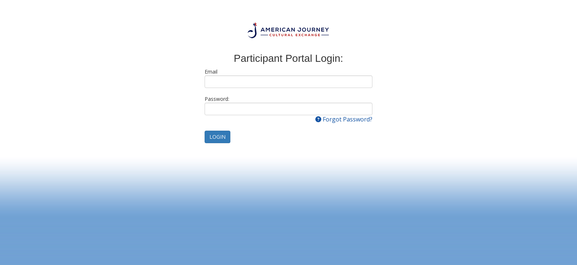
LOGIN (217, 136)
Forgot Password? (343, 119)
